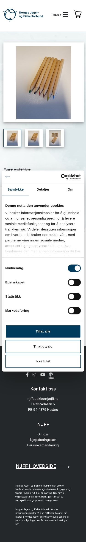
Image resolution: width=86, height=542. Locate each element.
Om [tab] (70, 189)
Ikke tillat (43, 361)
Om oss (43, 435)
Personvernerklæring (43, 446)
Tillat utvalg (43, 346)
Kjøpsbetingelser (43, 440)
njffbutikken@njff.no (43, 399)
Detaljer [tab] (43, 189)
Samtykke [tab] (15, 189)
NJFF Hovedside (36, 467)
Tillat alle (43, 331)
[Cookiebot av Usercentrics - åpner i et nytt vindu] (61, 177)
